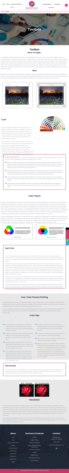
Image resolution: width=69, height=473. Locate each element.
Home (3, 4)
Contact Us (51, 7)
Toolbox (12, 7)
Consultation (57, 4)
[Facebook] (56, 448)
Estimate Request (47, 4)
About (8, 4)
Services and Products (16, 4)
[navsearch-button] (66, 5)
